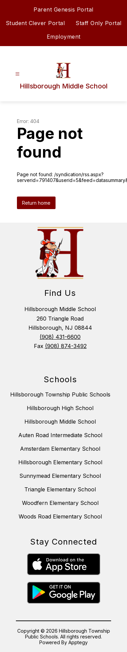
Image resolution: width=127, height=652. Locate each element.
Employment (64, 36)
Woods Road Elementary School (60, 516)
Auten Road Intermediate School (60, 435)
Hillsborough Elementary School (60, 462)
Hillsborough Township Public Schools (60, 394)
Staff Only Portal (99, 23)
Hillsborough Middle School (60, 421)
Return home (36, 203)
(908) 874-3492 (66, 346)
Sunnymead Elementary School (60, 475)
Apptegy (78, 642)
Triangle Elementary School (60, 489)
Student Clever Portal (35, 23)
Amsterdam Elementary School (60, 448)
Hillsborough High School (60, 408)
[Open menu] (17, 74)
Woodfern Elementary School (60, 503)
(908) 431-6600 (60, 336)
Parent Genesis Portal (63, 9)
